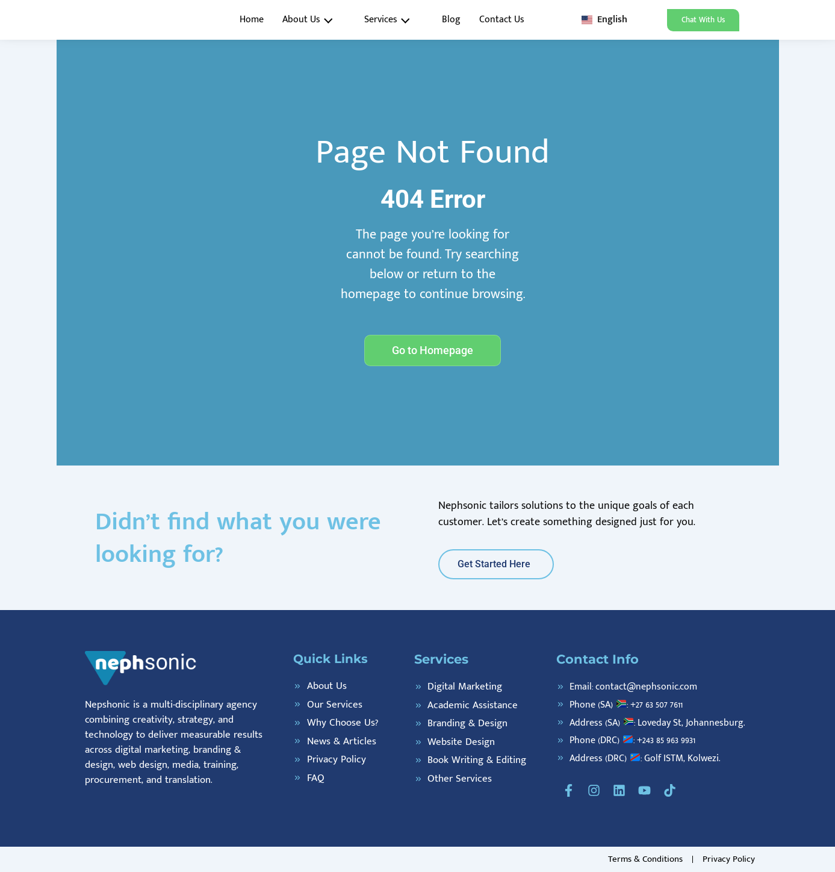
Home (252, 19)
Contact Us (501, 19)
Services (390, 19)
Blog (451, 19)
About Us (311, 19)
